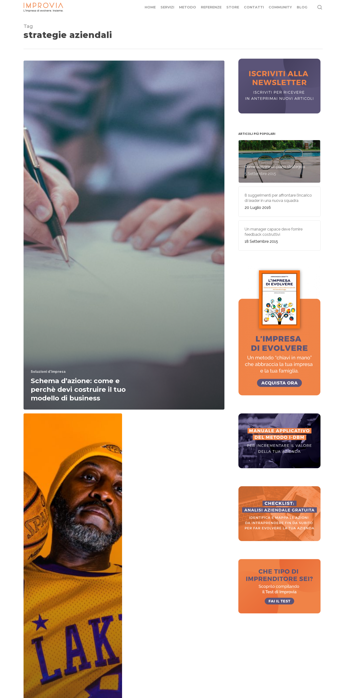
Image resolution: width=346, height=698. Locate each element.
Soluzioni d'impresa (48, 372)
